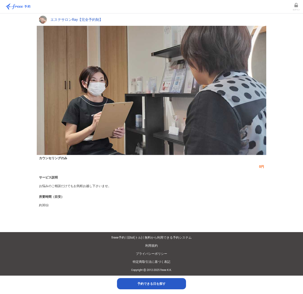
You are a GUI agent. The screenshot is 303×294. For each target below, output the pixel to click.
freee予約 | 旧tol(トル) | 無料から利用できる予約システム (151, 237)
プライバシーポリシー (151, 253)
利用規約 (151, 245)
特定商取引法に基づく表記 (151, 262)
